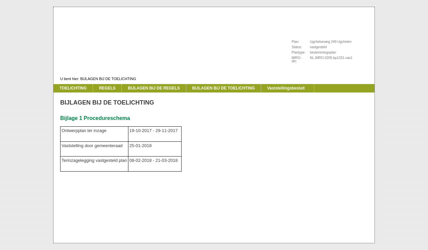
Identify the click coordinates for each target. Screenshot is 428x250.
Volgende (45, 107)
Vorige (45, 97)
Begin (45, 87)
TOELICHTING (73, 88)
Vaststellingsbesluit (286, 88)
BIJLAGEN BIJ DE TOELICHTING (108, 79)
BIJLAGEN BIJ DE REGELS (154, 88)
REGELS (107, 88)
